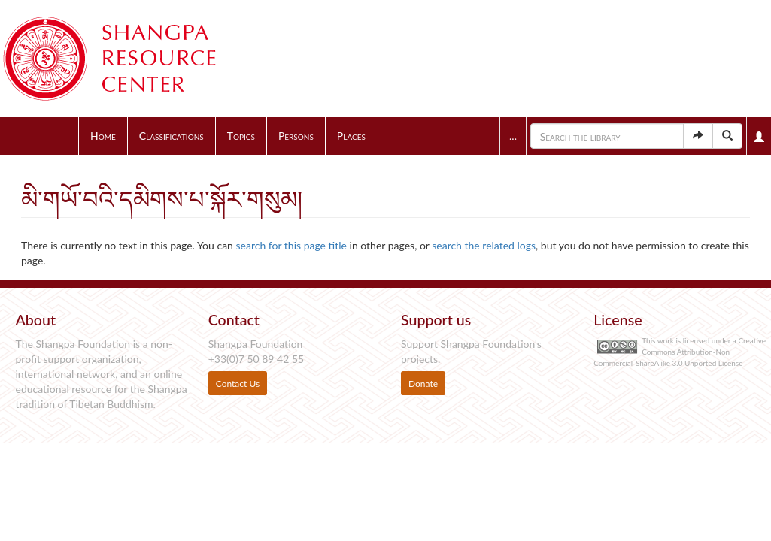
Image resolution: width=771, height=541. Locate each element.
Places (351, 135)
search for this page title (291, 245)
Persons (296, 135)
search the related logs (484, 245)
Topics (241, 135)
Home (103, 135)
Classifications (171, 135)
